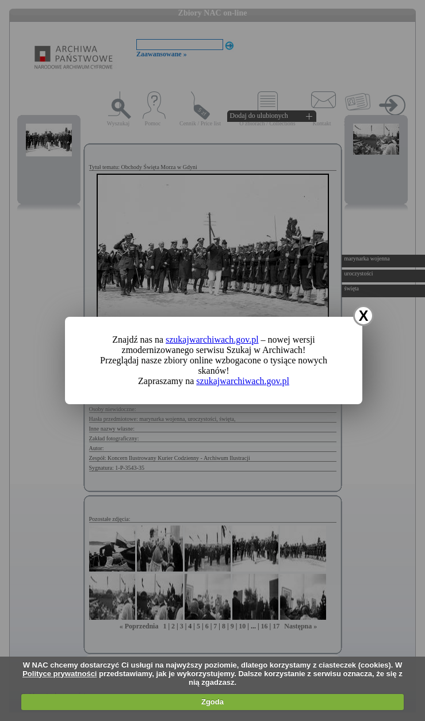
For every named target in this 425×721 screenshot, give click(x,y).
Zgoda (212, 701)
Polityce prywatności (59, 673)
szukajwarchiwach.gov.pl (212, 339)
